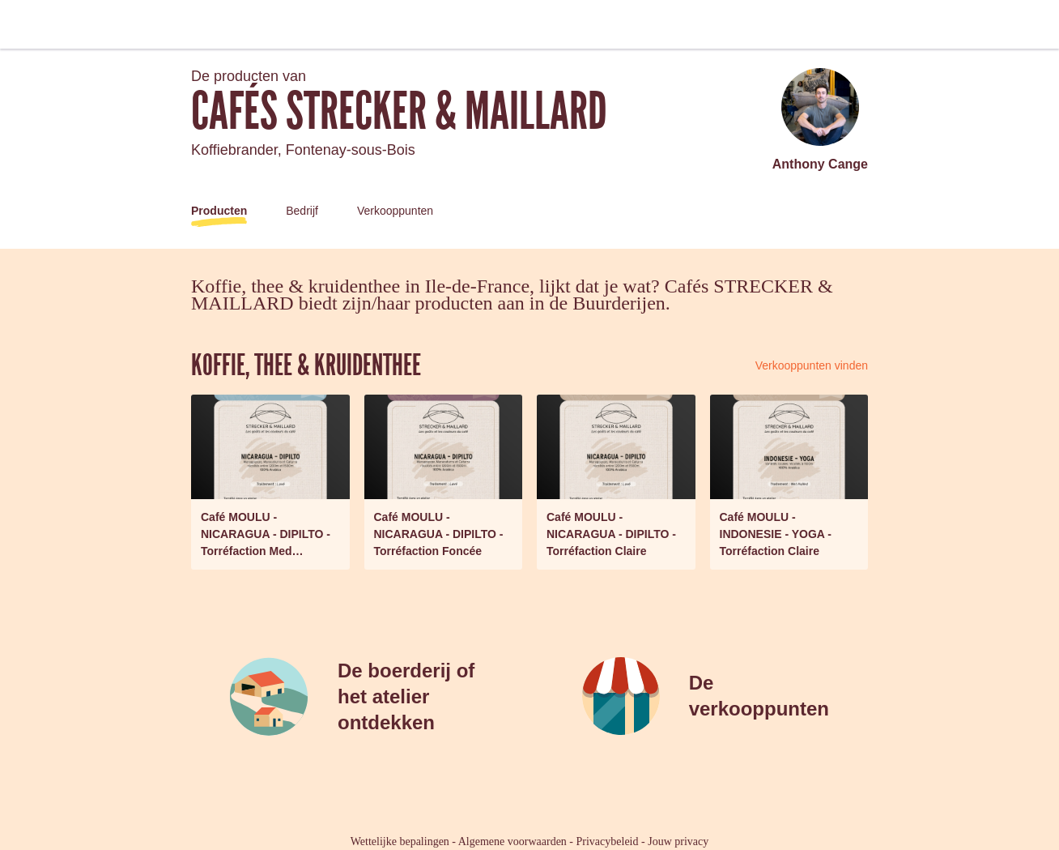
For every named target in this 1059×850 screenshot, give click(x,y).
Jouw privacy (678, 841)
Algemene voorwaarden (512, 841)
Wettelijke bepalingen (400, 841)
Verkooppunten (395, 210)
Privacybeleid (607, 841)
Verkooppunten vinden (811, 365)
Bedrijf (302, 210)
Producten (219, 210)
